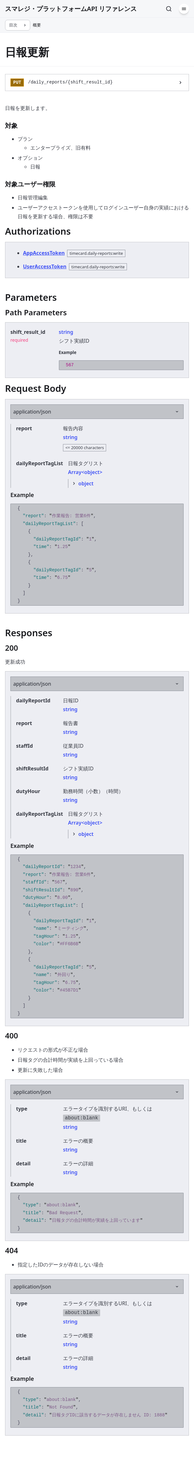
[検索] (169, 9)
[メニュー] (184, 9)
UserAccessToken (44, 266)
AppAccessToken (44, 252)
